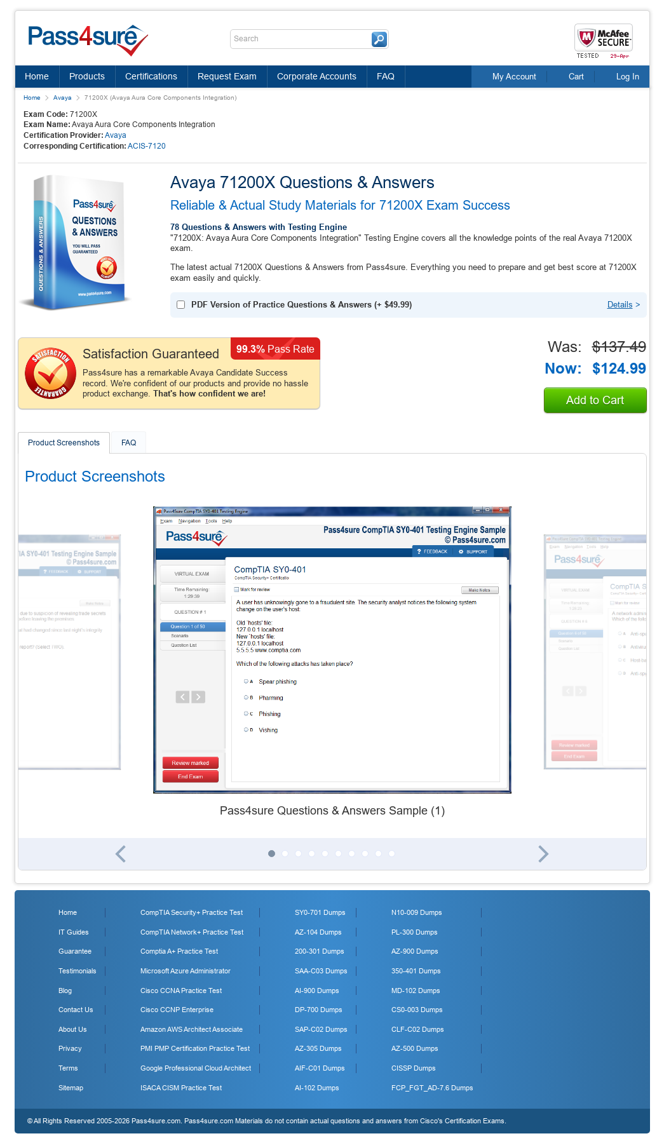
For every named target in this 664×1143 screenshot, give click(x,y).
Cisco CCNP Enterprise (176, 1009)
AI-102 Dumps (317, 1088)
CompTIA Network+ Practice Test (191, 932)
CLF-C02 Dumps (417, 1029)
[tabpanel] (332, 662)
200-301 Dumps (319, 951)
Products (87, 76)
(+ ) (301, 304)
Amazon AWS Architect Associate (191, 1029)
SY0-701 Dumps (320, 912)
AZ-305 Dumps (318, 1048)
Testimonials (77, 971)
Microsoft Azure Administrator (185, 971)
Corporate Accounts (316, 76)
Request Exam (227, 76)
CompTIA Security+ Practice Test (191, 912)
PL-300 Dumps (414, 932)
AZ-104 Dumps (318, 932)
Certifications (151, 76)
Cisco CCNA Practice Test (181, 990)
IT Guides (73, 932)
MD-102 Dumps (415, 990)
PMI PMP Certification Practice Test (195, 1048)
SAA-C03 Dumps (321, 971)
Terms (68, 1068)
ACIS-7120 (147, 146)
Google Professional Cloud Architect (195, 1068)
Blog (65, 990)
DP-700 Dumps (318, 1009)
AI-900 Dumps (317, 990)
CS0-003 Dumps (417, 1009)
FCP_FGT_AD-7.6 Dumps (432, 1088)
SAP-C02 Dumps (321, 1029)
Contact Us (75, 1009)
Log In (627, 76)
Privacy (70, 1048)
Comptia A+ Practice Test (179, 951)
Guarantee (74, 951)
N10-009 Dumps (416, 912)
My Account (514, 76)
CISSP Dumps (413, 1068)
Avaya (62, 97)
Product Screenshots (64, 442)
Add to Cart (595, 400)
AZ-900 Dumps (414, 951)
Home (37, 76)
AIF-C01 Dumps (320, 1068)
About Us (72, 1029)
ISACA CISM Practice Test (181, 1088)
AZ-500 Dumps (414, 1048)
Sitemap (70, 1088)
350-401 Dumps (416, 971)
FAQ (386, 76)
